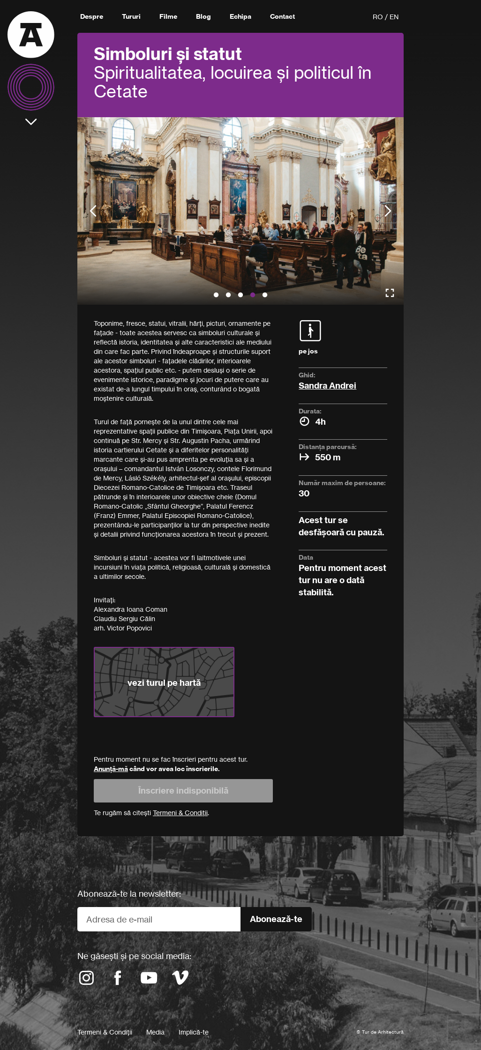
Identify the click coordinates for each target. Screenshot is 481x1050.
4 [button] (252, 295)
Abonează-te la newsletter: (129, 893)
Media (155, 1032)
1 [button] (216, 295)
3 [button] (240, 295)
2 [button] (228, 295)
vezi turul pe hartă (164, 682)
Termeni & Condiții (104, 1032)
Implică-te (194, 1032)
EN (394, 17)
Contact (282, 16)
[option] (240, 211)
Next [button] (388, 211)
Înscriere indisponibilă (183, 790)
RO (378, 17)
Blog (203, 16)
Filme (168, 16)
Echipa (240, 16)
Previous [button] (93, 211)
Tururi (131, 16)
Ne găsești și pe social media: (134, 956)
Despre (91, 16)
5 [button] (265, 295)
